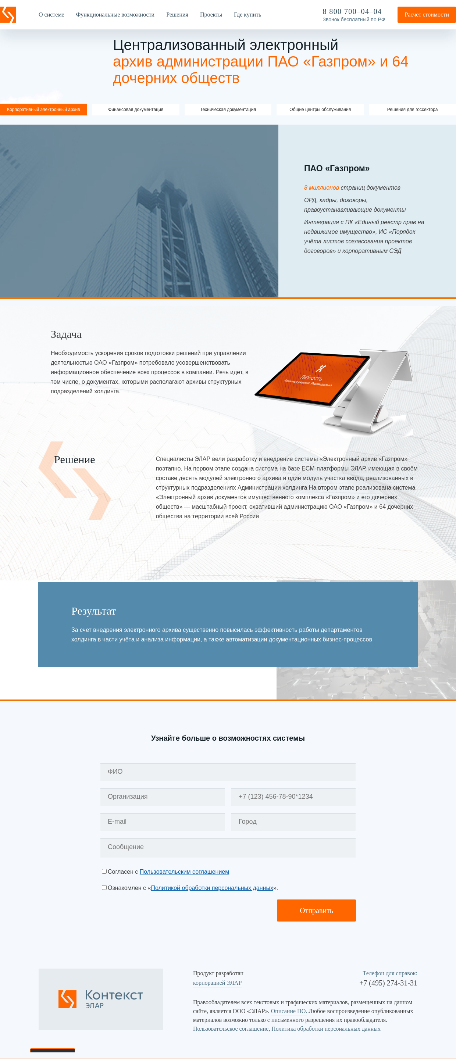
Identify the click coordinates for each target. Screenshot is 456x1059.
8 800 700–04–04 (352, 11)
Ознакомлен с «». (193, 888)
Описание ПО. (289, 1011)
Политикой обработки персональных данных (212, 888)
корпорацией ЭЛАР (217, 983)
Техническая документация (228, 109)
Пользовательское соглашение (230, 1029)
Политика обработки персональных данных (326, 1029)
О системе (51, 14)
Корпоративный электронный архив (43, 109)
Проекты (211, 14)
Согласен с (168, 872)
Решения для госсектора (412, 109)
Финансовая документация (135, 109)
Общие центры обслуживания (320, 109)
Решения (177, 14)
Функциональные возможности (115, 14)
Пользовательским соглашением (184, 872)
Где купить (247, 14)
